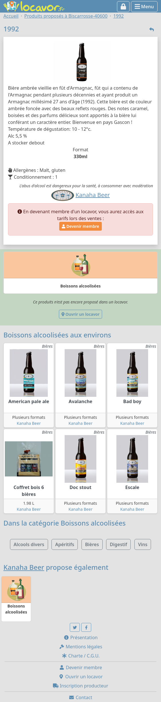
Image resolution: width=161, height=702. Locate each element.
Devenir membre (80, 226)
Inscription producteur (80, 686)
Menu (144, 6)
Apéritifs (64, 544)
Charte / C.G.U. (80, 656)
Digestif (118, 544)
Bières (92, 544)
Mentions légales (80, 646)
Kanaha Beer (29, 423)
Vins (143, 544)
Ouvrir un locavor (80, 314)
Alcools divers (29, 544)
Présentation (80, 637)
